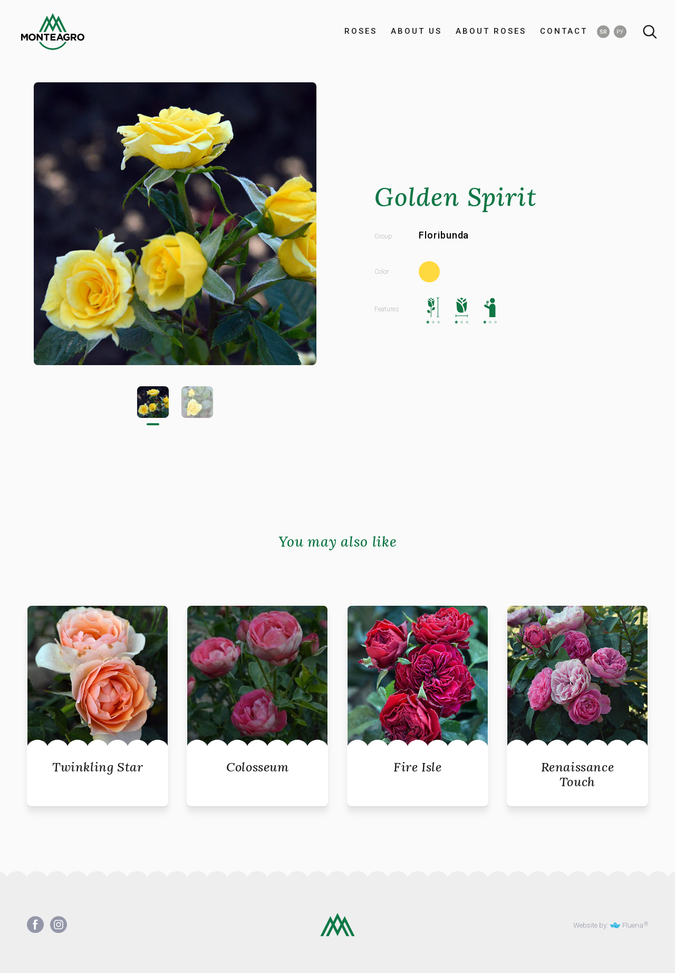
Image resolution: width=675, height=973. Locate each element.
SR (603, 32)
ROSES (360, 31)
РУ (619, 32)
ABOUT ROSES (491, 31)
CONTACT (563, 31)
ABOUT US (416, 31)
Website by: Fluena (608, 925)
